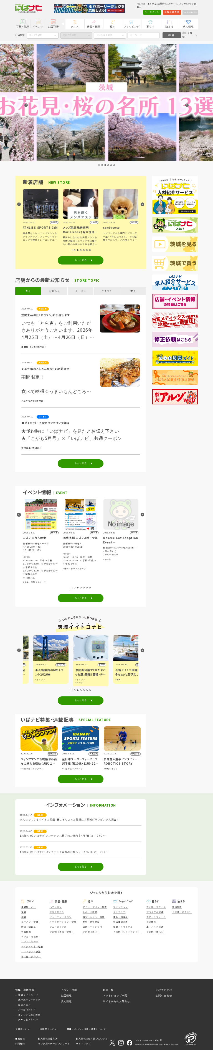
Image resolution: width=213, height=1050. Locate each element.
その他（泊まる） (182, 912)
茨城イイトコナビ (28, 995)
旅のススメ (24, 1005)
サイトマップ (83, 1044)
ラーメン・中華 (30, 922)
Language (190, 12)
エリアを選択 (35, 35)
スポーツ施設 (90, 912)
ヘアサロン (56, 907)
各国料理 (26, 932)
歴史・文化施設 (91, 922)
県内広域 (90, 665)
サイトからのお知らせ (116, 1001)
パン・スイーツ (30, 941)
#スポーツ (81, 582)
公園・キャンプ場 (92, 927)
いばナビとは (164, 990)
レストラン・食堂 (31, 951)
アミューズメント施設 (95, 907)
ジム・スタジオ (58, 927)
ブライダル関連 (155, 912)
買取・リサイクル (123, 927)
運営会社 (20, 1039)
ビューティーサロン (61, 917)
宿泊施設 (177, 907)
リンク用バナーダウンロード (54, 1044)
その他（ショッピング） (126, 932)
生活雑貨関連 (120, 922)
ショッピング (131, 26)
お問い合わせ (164, 995)
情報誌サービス (48, 1029)
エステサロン (57, 912)
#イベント (30, 680)
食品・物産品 (120, 917)
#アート (109, 683)
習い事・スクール (156, 907)
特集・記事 (23, 26)
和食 (23, 917)
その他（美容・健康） (62, 932)
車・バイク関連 (155, 927)
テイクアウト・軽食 (32, 946)
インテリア (119, 912)
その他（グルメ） (31, 956)
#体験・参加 (69, 582)
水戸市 (131, 665)
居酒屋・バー (28, 907)
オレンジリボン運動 (29, 1015)
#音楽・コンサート (32, 559)
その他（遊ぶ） (91, 932)
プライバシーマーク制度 (147, 1040)
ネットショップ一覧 (115, 995)
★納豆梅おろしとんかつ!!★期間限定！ (46, 369)
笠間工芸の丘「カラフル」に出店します (45, 315)
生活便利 (151, 922)
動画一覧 (108, 990)
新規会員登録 (171, 12)
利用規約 (20, 1044)
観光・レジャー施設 (94, 917)
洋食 (23, 912)
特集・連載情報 (24, 990)
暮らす (150, 26)
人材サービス (22, 1029)
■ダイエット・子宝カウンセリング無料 (45, 423)
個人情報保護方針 (47, 1039)
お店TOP (53, 26)
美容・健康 (94, 26)
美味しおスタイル (28, 1019)
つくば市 (50, 665)
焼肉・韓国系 (28, 927)
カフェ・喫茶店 (30, 937)
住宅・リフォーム (156, 917)
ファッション (120, 907)
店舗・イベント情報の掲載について (86, 1029)
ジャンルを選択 (104, 35)
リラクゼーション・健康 (63, 922)
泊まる (169, 26)
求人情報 (188, 26)
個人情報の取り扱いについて (92, 1039)
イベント (38, 26)
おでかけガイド (27, 1010)
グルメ (75, 26)
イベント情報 (69, 990)
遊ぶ (113, 26)
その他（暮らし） (156, 932)
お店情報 (66, 995)
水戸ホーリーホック (29, 1000)
